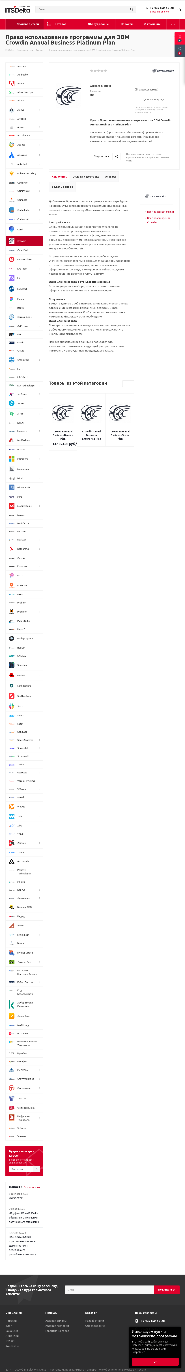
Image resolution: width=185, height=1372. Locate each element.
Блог (8, 1325)
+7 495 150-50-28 (162, 7)
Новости (11, 1320)
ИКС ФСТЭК (16, 1198)
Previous (125, 384)
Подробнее (138, 1352)
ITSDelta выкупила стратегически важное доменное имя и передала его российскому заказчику (22, 1246)
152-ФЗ (9, 1340)
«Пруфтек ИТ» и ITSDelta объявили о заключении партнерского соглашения (24, 1217)
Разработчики (94, 1320)
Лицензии (12, 1335)
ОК (155, 1361)
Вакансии (11, 1330)
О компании (13, 1312)
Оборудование (95, 1325)
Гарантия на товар (57, 1330)
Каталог (91, 1312)
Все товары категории (160, 211)
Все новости (32, 1187)
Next (131, 384)
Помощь (51, 1312)
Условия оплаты (55, 1320)
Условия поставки (57, 1325)
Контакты (12, 1346)
